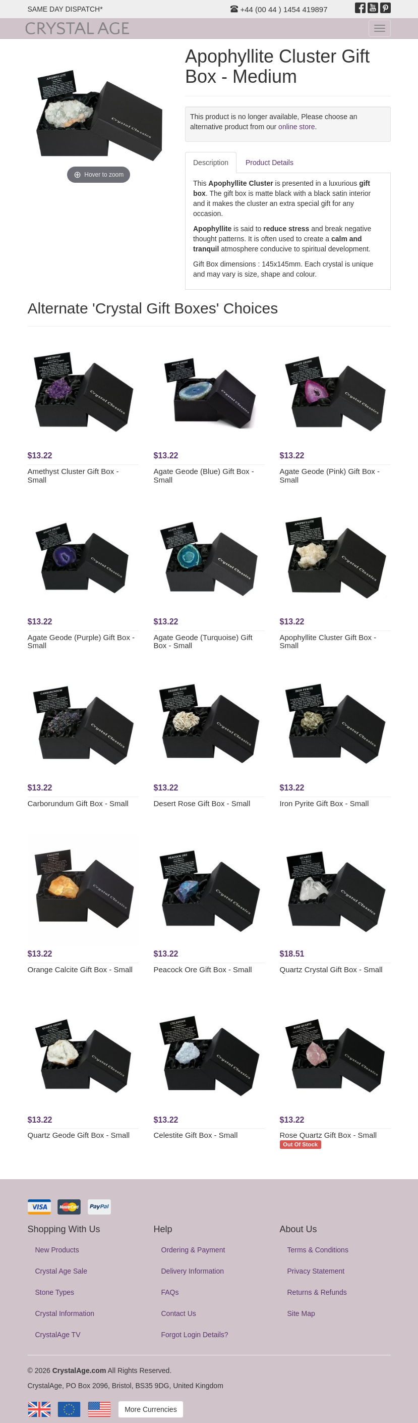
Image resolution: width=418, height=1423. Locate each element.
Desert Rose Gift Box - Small (202, 803)
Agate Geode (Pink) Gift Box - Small (330, 475)
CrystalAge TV (58, 1335)
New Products (57, 1250)
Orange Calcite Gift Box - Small (80, 969)
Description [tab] (210, 163)
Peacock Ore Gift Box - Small (203, 969)
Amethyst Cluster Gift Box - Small (73, 475)
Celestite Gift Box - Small (196, 1135)
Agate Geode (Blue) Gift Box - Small (204, 475)
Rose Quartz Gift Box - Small (328, 1135)
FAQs (170, 1292)
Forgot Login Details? (194, 1335)
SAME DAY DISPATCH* (65, 9)
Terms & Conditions (317, 1250)
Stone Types (55, 1292)
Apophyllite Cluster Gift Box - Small (328, 641)
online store (296, 127)
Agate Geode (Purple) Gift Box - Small (81, 641)
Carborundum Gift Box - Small (78, 803)
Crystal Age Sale (61, 1271)
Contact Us (178, 1313)
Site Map (301, 1313)
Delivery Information (192, 1271)
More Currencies (150, 1409)
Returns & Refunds (317, 1292)
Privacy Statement (316, 1271)
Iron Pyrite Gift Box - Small (324, 803)
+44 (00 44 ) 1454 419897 (278, 9)
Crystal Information (64, 1313)
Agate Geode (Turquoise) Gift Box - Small (203, 641)
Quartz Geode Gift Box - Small (79, 1135)
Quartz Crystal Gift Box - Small (331, 969)
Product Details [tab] (269, 163)
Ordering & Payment (193, 1250)
